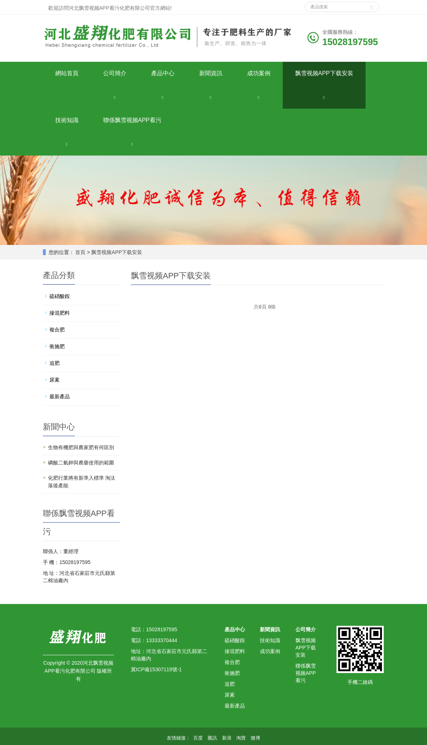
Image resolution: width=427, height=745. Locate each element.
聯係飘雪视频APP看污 (132, 120)
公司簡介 (114, 73)
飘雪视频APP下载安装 (324, 73)
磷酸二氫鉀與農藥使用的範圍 (81, 463)
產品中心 (162, 73)
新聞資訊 (210, 73)
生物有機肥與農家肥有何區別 (81, 447)
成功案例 (258, 73)
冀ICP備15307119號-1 (156, 669)
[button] (115, 97)
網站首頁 (66, 73)
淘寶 (241, 738)
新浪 (226, 738)
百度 (198, 738)
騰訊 (212, 738)
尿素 (54, 380)
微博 (255, 738)
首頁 (80, 252)
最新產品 (59, 396)
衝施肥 (57, 346)
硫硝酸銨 (59, 296)
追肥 (54, 363)
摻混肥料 (59, 313)
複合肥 (57, 330)
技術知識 (66, 120)
